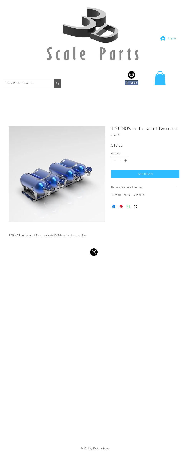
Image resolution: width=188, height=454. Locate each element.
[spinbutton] (120, 160)
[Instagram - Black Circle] (131, 75)
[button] (160, 78)
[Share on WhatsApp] (128, 206)
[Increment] (126, 160)
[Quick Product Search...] (25, 83)
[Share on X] (135, 206)
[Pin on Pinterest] (121, 206)
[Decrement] (114, 160)
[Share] (131, 82)
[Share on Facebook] (113, 206)
